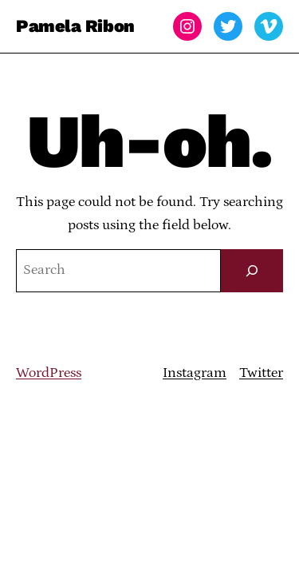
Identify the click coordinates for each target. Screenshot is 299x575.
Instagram (194, 373)
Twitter (261, 373)
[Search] (252, 270)
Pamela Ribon (75, 26)
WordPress (48, 373)
